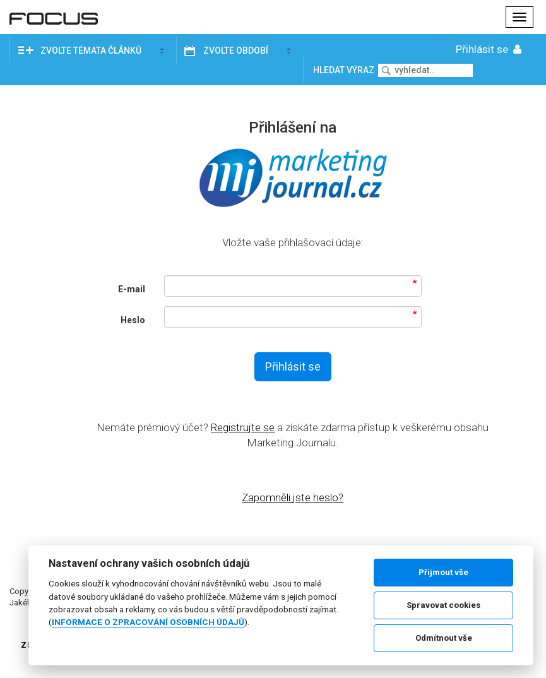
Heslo (133, 320)
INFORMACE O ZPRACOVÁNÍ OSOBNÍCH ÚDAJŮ (148, 622)
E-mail (131, 289)
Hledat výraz (344, 70)
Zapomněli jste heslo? (292, 497)
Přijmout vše (443, 572)
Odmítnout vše (443, 638)
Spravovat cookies (443, 605)
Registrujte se (243, 427)
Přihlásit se (490, 49)
